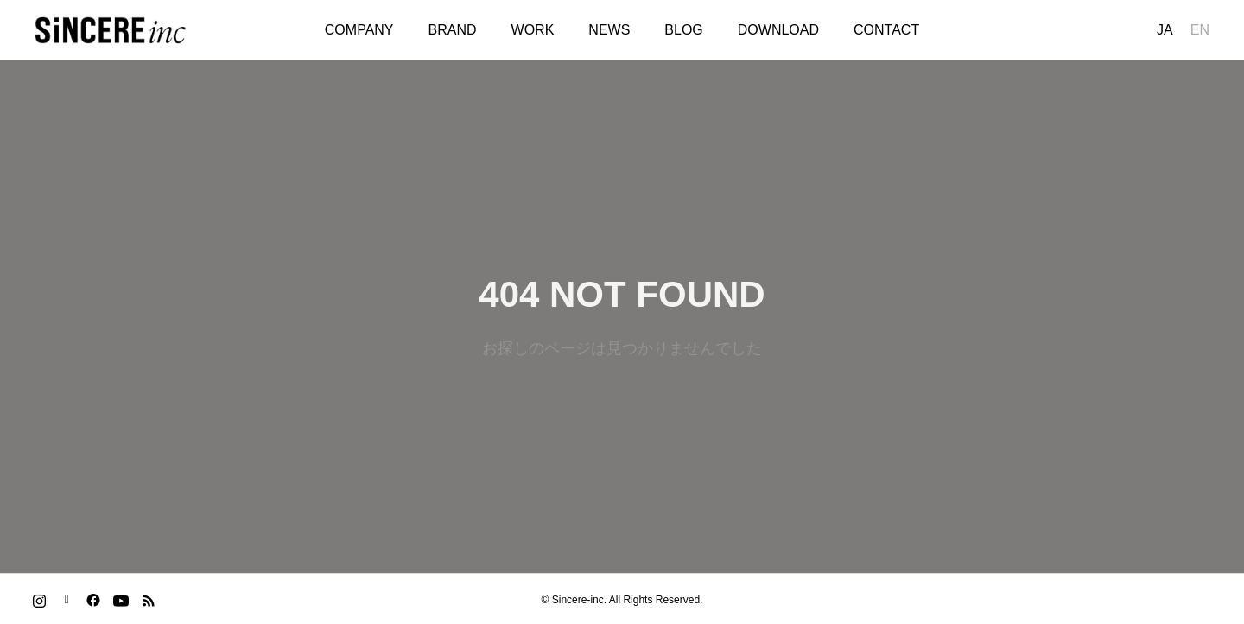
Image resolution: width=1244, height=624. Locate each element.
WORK (533, 29)
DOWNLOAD (778, 29)
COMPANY (359, 29)
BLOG (683, 29)
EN (1199, 29)
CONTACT (886, 29)
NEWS (609, 29)
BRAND (452, 29)
